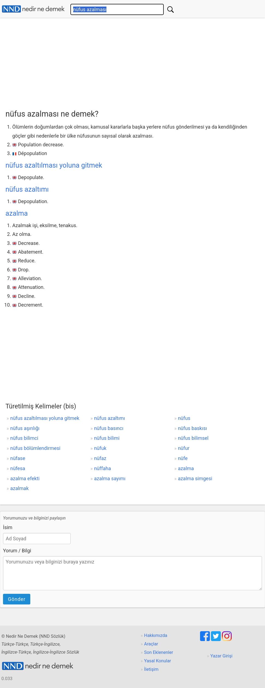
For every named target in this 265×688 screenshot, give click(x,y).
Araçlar (151, 644)
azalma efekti (24, 478)
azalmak (19, 488)
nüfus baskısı (192, 428)
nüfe (182, 458)
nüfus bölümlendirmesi (35, 448)
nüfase (17, 458)
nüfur (183, 448)
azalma (16, 213)
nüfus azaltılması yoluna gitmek (53, 165)
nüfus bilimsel (193, 438)
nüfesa (17, 468)
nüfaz (100, 458)
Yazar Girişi (221, 656)
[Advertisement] (135, 62)
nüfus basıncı (108, 428)
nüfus (184, 418)
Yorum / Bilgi (17, 550)
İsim (7, 527)
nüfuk (100, 448)
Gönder (16, 599)
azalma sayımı (110, 478)
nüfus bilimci (24, 438)
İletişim (151, 669)
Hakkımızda (155, 635)
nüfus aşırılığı (24, 428)
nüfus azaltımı (27, 189)
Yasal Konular (157, 660)
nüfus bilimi (107, 438)
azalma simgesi (195, 478)
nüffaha (102, 468)
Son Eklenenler (158, 652)
